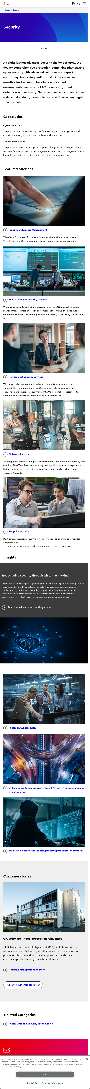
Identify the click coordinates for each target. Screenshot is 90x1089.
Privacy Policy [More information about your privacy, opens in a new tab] (15, 1067)
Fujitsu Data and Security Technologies (28, 1024)
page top (85, 1045)
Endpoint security (16, 532)
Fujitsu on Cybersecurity (19, 728)
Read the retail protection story (24, 970)
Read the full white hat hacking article (26, 607)
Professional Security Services (23, 377)
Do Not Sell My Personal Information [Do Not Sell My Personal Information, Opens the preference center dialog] (45, 1083)
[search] (78, 3)
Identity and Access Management (25, 230)
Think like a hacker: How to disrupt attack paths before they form (43, 851)
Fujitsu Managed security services (25, 300)
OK (44, 1074)
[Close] (87, 1059)
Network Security (16, 454)
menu (63, 48)
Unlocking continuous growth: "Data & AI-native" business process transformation (43, 790)
